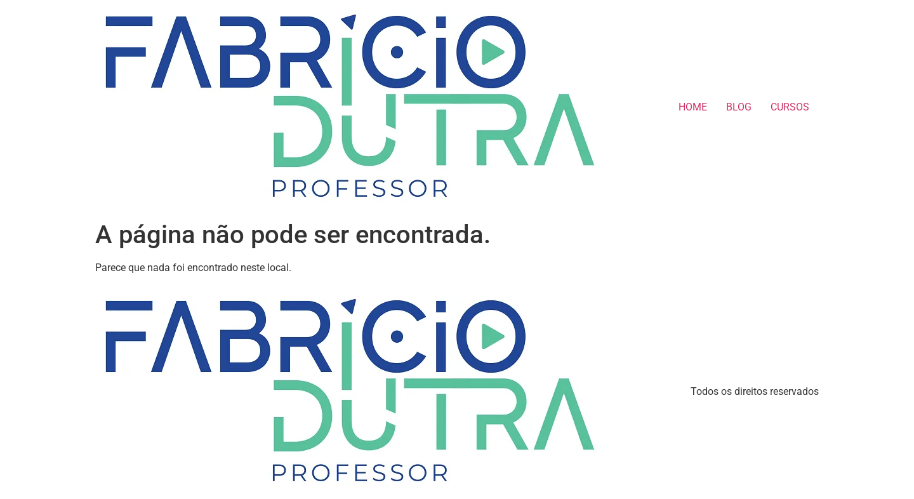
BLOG (739, 107)
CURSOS (790, 107)
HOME (693, 107)
